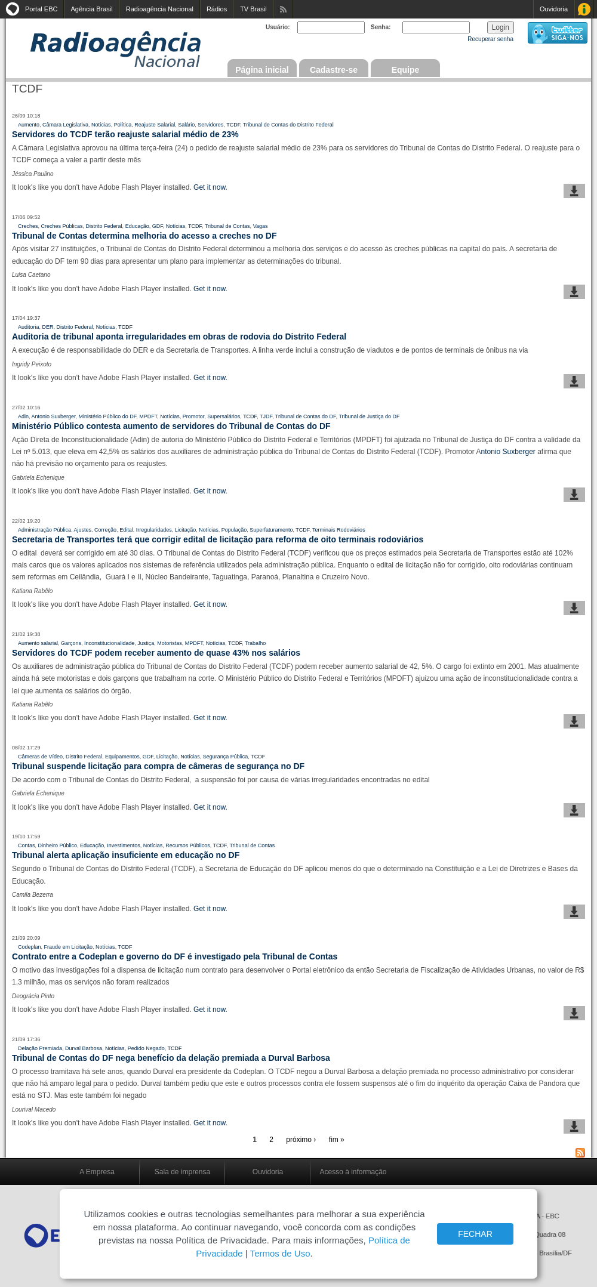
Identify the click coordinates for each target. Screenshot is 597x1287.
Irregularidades (154, 530)
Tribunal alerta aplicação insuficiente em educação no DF (125, 855)
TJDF (266, 416)
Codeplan (29, 947)
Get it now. (210, 187)
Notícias (101, 125)
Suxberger (518, 451)
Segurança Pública (225, 757)
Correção (105, 530)
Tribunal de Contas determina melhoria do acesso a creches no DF (144, 235)
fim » (336, 1139)
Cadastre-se (334, 70)
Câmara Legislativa (65, 125)
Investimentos (123, 845)
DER (48, 327)
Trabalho (255, 643)
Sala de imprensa (182, 1172)
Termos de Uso (280, 1253)
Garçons (71, 643)
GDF (157, 226)
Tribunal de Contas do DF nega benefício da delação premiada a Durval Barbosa (171, 1058)
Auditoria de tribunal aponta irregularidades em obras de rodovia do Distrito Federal (179, 336)
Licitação (185, 530)
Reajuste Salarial (154, 125)
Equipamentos (122, 757)
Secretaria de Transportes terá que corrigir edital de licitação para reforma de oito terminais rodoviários (217, 539)
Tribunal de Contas (227, 226)
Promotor (194, 416)
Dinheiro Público (58, 845)
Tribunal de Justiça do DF (368, 416)
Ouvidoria (554, 9)
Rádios (217, 9)
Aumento (28, 125)
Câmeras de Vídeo (40, 757)
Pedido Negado (146, 1048)
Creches (28, 226)
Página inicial (261, 70)
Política (123, 125)
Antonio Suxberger (54, 416)
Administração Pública (44, 530)
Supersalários (223, 416)
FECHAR (475, 1234)
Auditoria (28, 327)
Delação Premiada (40, 1048)
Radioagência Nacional (159, 9)
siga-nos (557, 33)
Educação (137, 226)
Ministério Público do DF (108, 416)
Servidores (210, 125)
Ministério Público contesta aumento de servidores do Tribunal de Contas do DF (171, 426)
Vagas (260, 226)
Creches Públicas (62, 226)
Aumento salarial (38, 643)
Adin (23, 416)
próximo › (301, 1139)
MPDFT (148, 416)
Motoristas (169, 643)
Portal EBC (41, 9)
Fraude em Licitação (68, 947)
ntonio (491, 451)
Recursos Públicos (187, 845)
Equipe (406, 70)
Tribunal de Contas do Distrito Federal (288, 125)
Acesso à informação (352, 1172)
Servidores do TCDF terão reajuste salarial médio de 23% (125, 134)
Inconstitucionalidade (109, 643)
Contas (26, 845)
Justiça (145, 643)
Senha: (380, 27)
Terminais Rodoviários (338, 530)
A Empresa (97, 1172)
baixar (574, 191)
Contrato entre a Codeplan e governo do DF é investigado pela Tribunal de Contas (174, 956)
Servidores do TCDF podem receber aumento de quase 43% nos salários (156, 653)
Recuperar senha (490, 39)
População (234, 530)
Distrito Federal (104, 226)
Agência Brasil (91, 9)
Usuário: (278, 27)
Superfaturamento (271, 530)
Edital (126, 530)
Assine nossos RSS (283, 9)
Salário (186, 125)
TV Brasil (253, 9)
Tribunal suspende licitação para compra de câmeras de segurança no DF (158, 766)
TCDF (233, 125)
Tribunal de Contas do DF (305, 416)
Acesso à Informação (584, 9)
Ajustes (83, 530)
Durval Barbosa (83, 1048)
